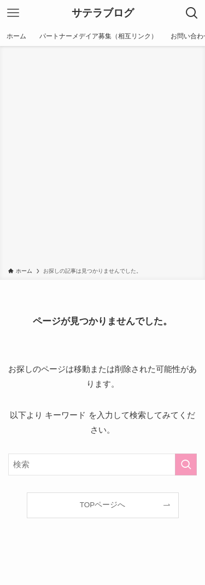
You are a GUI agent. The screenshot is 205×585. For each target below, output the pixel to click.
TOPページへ (103, 505)
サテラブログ (103, 13)
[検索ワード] (102, 464)
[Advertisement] (102, 158)
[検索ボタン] (192, 13)
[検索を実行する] (186, 464)
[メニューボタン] (13, 13)
